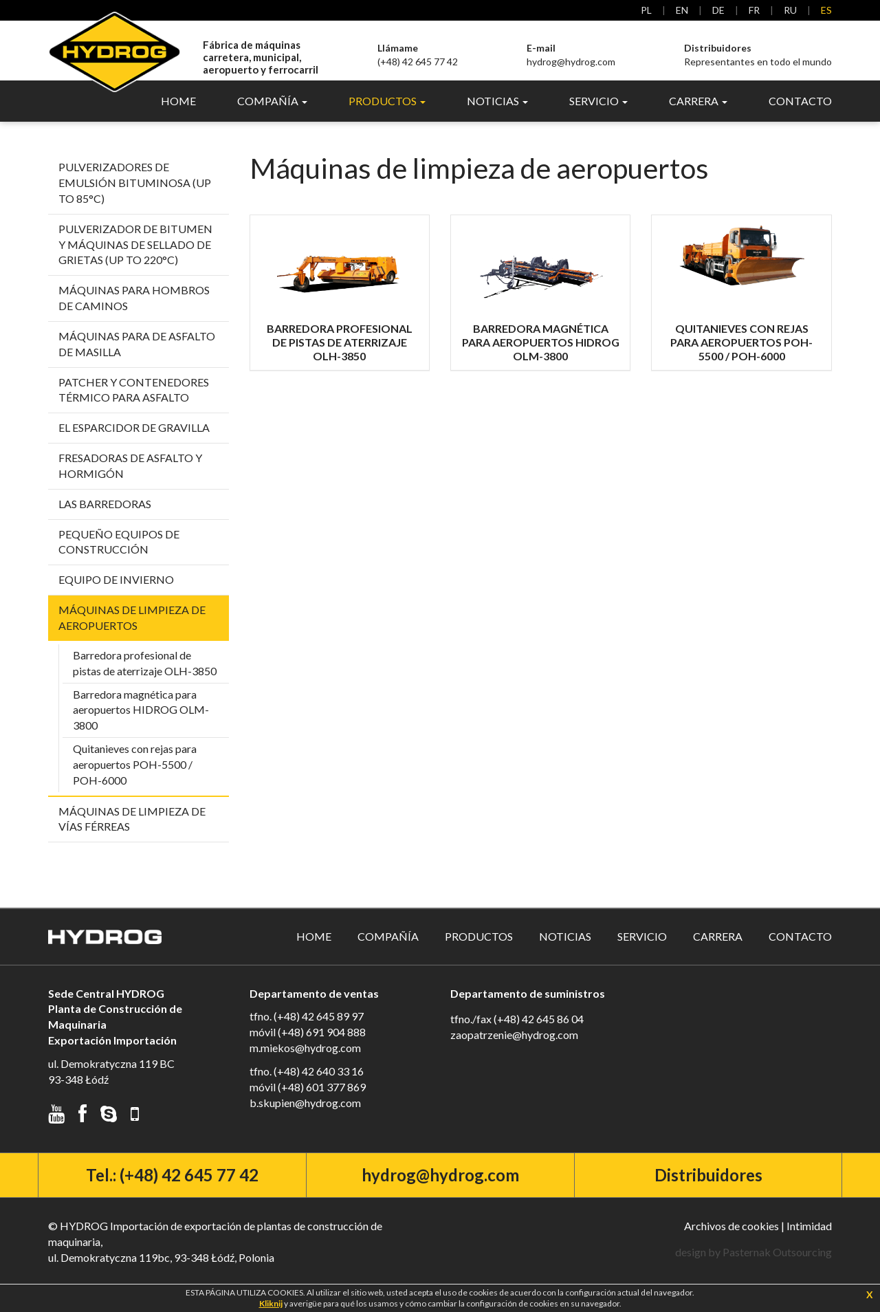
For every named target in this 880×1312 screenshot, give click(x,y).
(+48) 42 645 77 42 (417, 54)
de (718, 10)
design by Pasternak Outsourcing (753, 1267)
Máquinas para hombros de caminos (134, 313)
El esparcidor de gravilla (134, 443)
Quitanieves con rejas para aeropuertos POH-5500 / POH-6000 (135, 780)
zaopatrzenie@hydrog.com (514, 1050)
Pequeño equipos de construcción (118, 557)
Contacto (800, 116)
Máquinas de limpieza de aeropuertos (132, 633)
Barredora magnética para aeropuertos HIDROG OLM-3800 (141, 725)
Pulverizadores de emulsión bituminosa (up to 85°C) (134, 198)
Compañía (388, 952)
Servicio (642, 952)
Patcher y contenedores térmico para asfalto (133, 405)
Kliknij (271, 1303)
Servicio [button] (598, 116)
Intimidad (809, 1241)
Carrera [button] (698, 116)
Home (178, 116)
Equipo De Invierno (116, 595)
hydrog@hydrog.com (571, 54)
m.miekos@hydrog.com (305, 1063)
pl (646, 10)
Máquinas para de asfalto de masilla (136, 359)
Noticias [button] (497, 116)
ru (790, 10)
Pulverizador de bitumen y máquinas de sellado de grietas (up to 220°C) (135, 260)
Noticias (565, 952)
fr (754, 10)
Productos (479, 952)
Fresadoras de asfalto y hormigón (130, 481)
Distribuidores (708, 1191)
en (682, 10)
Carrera (717, 952)
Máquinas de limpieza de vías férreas (132, 834)
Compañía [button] (272, 116)
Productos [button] (387, 116)
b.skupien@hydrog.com (305, 1118)
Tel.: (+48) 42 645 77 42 (172, 1191)
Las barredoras (104, 519)
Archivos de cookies (731, 1241)
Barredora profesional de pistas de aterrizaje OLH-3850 (145, 678)
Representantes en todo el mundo (758, 54)
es (826, 10)
